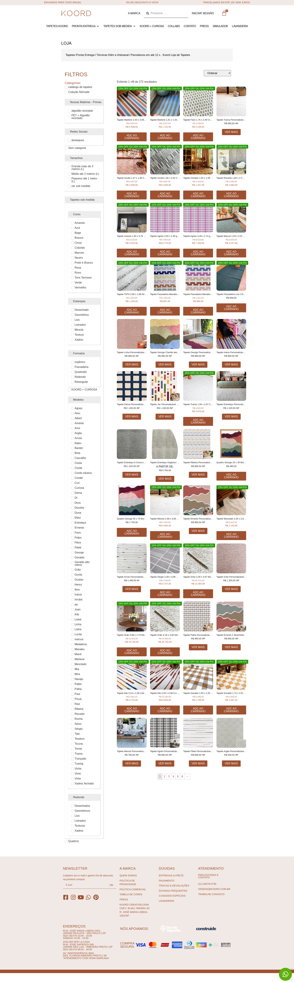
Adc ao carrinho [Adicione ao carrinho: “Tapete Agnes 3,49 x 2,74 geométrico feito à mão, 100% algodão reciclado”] (198, 253)
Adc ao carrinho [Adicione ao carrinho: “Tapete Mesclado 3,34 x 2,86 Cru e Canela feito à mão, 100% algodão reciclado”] (231, 535)
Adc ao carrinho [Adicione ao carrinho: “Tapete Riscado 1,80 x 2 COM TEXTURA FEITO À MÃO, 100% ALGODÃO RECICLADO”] (231, 195)
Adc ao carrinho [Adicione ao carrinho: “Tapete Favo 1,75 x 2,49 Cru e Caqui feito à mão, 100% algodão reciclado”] (198, 137)
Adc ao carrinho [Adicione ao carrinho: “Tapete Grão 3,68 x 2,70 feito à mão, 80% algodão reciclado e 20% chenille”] (131, 652)
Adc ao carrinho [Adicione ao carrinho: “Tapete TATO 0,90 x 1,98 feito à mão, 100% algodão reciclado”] (131, 311)
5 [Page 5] (178, 776)
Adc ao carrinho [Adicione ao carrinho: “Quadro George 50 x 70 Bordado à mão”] (131, 532)
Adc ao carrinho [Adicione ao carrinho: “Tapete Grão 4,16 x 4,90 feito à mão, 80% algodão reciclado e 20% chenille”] (165, 652)
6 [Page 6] (182, 776)
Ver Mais (231, 132)
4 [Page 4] (173, 776)
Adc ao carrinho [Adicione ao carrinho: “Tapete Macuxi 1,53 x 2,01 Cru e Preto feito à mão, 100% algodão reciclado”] (231, 253)
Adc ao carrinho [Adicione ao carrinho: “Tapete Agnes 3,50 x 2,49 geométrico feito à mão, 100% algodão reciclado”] (165, 253)
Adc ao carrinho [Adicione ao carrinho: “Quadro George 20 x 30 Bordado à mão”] (231, 476)
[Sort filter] (217, 73)
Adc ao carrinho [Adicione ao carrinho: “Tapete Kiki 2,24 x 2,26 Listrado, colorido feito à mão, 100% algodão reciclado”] (131, 710)
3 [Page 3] (169, 776)
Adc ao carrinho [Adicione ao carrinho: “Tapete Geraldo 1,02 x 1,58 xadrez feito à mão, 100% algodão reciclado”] (198, 195)
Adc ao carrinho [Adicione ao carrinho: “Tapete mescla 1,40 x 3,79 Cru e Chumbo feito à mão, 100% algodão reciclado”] (131, 253)
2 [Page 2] (164, 776)
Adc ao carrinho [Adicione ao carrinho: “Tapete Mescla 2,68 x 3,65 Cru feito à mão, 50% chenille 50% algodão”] (165, 535)
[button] (85, 26)
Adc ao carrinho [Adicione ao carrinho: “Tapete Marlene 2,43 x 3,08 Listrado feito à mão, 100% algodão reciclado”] (131, 137)
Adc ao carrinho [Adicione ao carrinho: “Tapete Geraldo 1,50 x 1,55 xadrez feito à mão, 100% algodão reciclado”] (198, 710)
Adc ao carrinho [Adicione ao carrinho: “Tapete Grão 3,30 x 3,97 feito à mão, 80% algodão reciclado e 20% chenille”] (198, 593)
